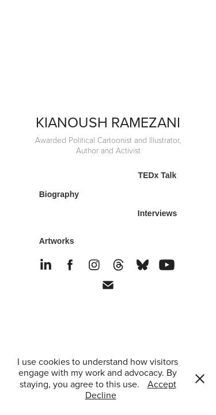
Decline (100, 394)
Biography (59, 194)
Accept (161, 384)
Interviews (157, 213)
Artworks (56, 241)
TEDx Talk (157, 175)
